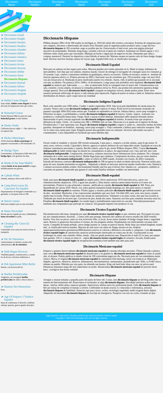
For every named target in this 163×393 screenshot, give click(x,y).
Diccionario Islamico (15, 57)
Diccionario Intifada (128, 3)
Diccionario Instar (14, 75)
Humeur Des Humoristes (17, 286)
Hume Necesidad (13, 211)
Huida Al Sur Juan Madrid (18, 163)
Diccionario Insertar (15, 68)
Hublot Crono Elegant (16, 100)
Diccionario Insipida (15, 93)
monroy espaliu (110, 315)
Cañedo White (12, 175)
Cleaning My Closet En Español (16, 225)
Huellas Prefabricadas (16, 274)
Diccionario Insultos (15, 46)
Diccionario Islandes (15, 49)
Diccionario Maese (11, 3)
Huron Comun (12, 201)
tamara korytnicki (96, 315)
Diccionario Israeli (14, 35)
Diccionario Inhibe (14, 71)
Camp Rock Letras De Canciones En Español (16, 187)
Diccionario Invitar (14, 64)
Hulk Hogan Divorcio (16, 251)
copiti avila (63, 315)
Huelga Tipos (11, 150)
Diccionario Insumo (15, 42)
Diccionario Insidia (104, 3)
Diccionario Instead (14, 82)
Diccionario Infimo (14, 53)
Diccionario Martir (81, 3)
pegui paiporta (52, 315)
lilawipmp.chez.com (83, 318)
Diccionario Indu (58, 3)
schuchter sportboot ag (78, 315)
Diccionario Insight (14, 38)
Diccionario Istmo (14, 60)
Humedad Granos (13, 112)
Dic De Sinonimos (14, 239)
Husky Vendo (11, 125)
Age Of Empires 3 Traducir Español (18, 298)
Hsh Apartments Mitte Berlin (19, 264)
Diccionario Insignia (15, 90)
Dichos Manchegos (14, 138)
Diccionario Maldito (35, 3)
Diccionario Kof (151, 3)
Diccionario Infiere (14, 86)
